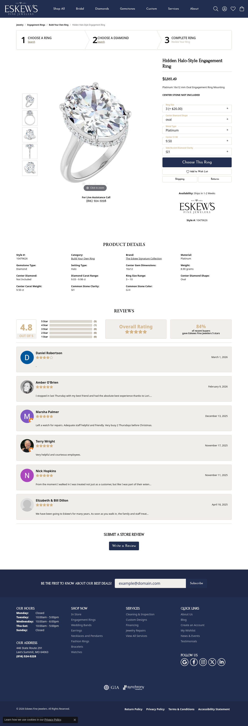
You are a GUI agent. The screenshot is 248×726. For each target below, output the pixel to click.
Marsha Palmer (47, 412)
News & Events (190, 636)
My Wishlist (188, 630)
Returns (215, 179)
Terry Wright (45, 441)
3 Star (44, 329)
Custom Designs (136, 619)
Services (173, 8)
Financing (132, 625)
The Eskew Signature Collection (144, 258)
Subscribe (196, 583)
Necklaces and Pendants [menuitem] (87, 636)
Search (31, 42)
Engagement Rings (36, 24)
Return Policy (133, 709)
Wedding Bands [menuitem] (81, 625)
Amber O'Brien (47, 382)
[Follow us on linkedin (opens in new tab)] (221, 662)
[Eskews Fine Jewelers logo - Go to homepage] (21, 9)
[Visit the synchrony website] (133, 687)
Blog (184, 619)
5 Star (44, 321)
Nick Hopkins (46, 471)
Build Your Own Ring (59, 24)
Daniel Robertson (49, 353)
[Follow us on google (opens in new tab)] (184, 662)
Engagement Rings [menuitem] (83, 619)
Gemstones (127, 8)
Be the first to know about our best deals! (76, 583)
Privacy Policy (155, 709)
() (95, 321)
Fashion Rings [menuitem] (80, 641)
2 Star (44, 333)
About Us (187, 614)
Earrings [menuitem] (76, 630)
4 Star (44, 325)
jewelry (19, 24)
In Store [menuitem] (76, 614)
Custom (151, 8)
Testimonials (189, 641)
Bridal (80, 8)
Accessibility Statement (214, 709)
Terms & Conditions (181, 709)
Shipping (179, 179)
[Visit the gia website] (111, 687)
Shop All (59, 8)
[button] (215, 9)
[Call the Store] (26, 656)
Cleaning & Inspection (140, 614)
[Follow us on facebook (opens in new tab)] (194, 662)
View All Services (136, 636)
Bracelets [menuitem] (77, 646)
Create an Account (192, 625)
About (194, 8)
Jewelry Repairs (136, 630)
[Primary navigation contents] (125, 9)
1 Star (44, 336)
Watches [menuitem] (76, 652)
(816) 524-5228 (96, 201)
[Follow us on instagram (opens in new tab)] (203, 662)
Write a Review (124, 546)
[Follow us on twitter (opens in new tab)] (212, 662)
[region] (95, 134)
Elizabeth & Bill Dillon (52, 500)
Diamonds (102, 8)
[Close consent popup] (75, 720)
